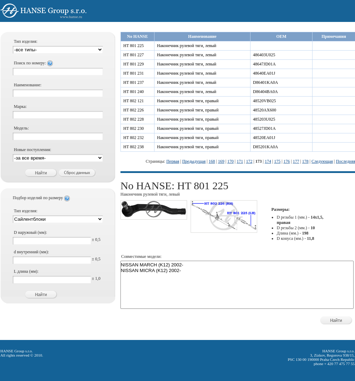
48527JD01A (264, 128)
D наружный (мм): (30, 232)
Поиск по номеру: (33, 62)
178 (305, 161)
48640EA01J (264, 73)
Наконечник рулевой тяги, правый (188, 100)
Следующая (322, 161)
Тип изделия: (26, 41)
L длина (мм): (26, 271)
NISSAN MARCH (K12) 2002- (237, 265)
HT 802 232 (133, 137)
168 (212, 161)
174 (268, 161)
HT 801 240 (133, 91)
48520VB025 (264, 100)
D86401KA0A (265, 82)
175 (277, 161)
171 (240, 161)
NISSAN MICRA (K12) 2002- (237, 270)
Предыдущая (193, 161)
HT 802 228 (133, 119)
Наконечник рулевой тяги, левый (186, 45)
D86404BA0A (265, 91)
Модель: (21, 128)
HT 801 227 (133, 54)
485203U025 (264, 119)
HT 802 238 (133, 146)
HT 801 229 (133, 64)
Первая (172, 161)
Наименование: (27, 84)
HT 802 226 (133, 110)
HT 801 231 (133, 73)
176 (286, 161)
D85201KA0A (265, 146)
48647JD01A (264, 64)
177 (296, 161)
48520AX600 (264, 110)
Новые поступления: (32, 149)
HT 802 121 (133, 100)
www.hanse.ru (71, 17)
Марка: (20, 106)
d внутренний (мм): (31, 251)
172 (249, 161)
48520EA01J (264, 137)
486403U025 (264, 54)
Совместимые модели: (141, 256)
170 (230, 161)
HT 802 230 (133, 128)
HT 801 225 (133, 45)
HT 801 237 (133, 82)
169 (221, 161)
